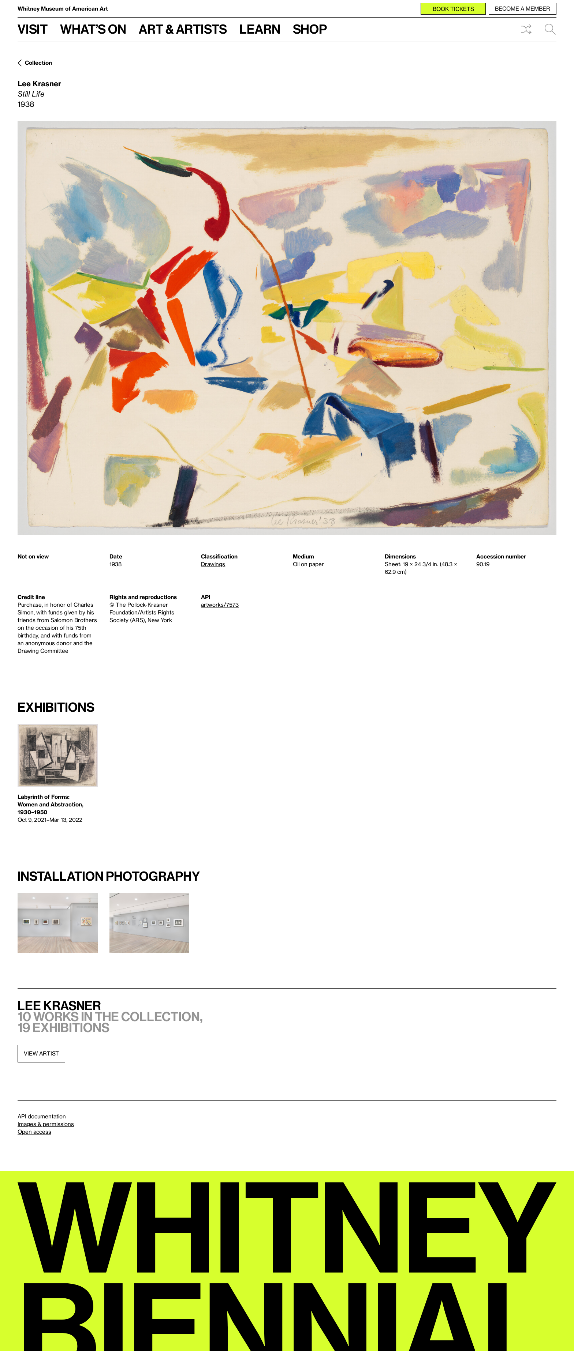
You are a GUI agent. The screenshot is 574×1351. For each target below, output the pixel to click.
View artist (41, 1053)
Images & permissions (46, 1124)
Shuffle (526, 29)
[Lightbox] (287, 328)
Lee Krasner (39, 83)
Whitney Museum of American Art (63, 8)
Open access (34, 1131)
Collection (38, 62)
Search (550, 29)
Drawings (213, 564)
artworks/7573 (220, 604)
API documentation (42, 1116)
